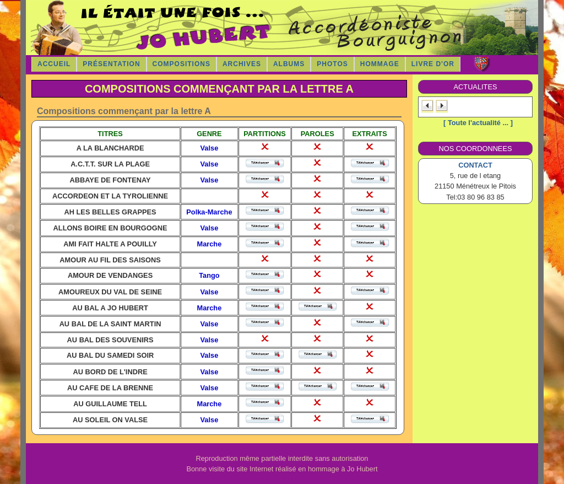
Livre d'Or (432, 64)
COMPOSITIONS (181, 64)
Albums (289, 64)
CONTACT (475, 165)
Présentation (111, 64)
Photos (332, 64)
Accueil (53, 64)
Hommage (379, 64)
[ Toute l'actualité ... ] (478, 123)
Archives (242, 64)
